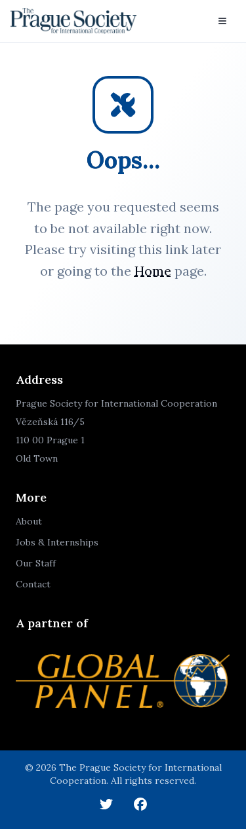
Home (152, 271)
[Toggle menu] (222, 21)
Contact (33, 584)
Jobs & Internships (57, 542)
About (29, 521)
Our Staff (36, 563)
